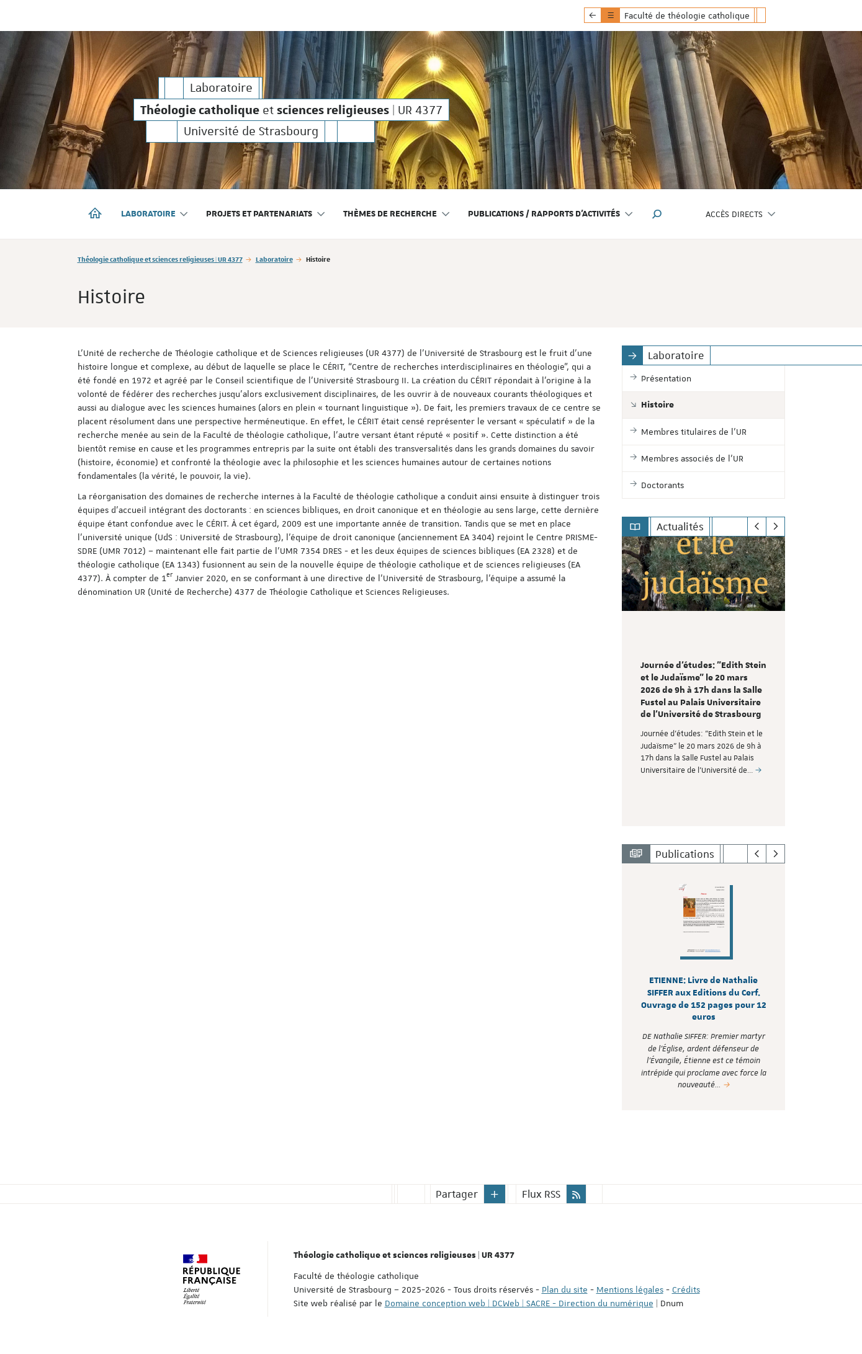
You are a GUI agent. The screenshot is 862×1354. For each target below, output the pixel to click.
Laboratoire (274, 259)
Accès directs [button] (741, 214)
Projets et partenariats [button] (266, 214)
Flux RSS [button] (541, 1194)
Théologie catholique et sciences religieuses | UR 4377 (160, 259)
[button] (657, 214)
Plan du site (565, 1289)
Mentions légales (629, 1289)
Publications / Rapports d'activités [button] (551, 214)
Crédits (686, 1289)
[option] (703, 681)
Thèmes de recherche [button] (397, 214)
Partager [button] (457, 1194)
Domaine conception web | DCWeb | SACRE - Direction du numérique (519, 1303)
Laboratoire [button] (155, 214)
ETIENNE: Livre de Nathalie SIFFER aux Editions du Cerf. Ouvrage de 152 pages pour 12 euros (703, 999)
